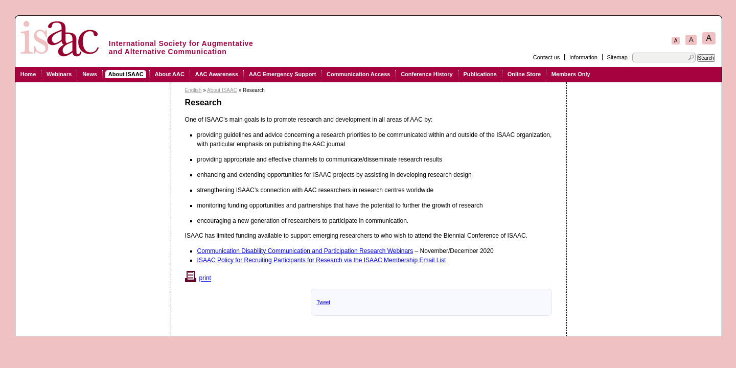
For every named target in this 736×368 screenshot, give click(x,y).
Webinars (59, 74)
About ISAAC (126, 74)
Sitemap (617, 57)
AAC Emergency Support (282, 74)
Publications (479, 74)
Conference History (426, 74)
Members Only (570, 74)
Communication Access (358, 74)
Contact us (546, 57)
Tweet (323, 302)
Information (583, 57)
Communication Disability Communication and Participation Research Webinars (305, 251)
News (89, 74)
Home (28, 74)
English (193, 90)
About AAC (170, 74)
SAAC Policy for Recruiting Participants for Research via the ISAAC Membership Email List (322, 260)
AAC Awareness (216, 74)
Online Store (524, 74)
